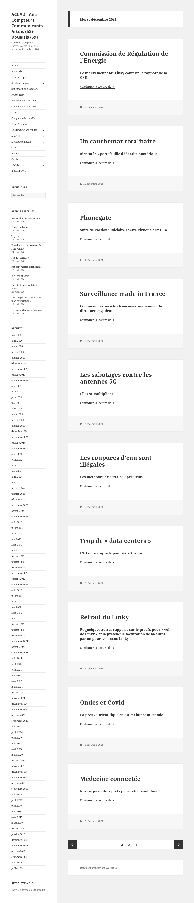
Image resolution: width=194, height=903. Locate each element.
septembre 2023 (19, 516)
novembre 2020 (19, 709)
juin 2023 (16, 533)
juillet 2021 (17, 664)
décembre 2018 (19, 839)
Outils (14, 159)
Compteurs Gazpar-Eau (23, 118)
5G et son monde (20, 83)
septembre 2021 (19, 652)
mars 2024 (17, 482)
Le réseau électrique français (26, 310)
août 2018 (16, 862)
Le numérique (19, 77)
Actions (15, 153)
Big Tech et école (20, 276)
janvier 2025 (18, 425)
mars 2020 (17, 754)
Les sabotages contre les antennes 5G (116, 377)
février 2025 (18, 420)
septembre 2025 (19, 380)
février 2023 (18, 556)
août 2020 (16, 726)
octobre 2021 (18, 647)
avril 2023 (17, 545)
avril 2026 (17, 340)
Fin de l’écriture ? (20, 257)
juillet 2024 (17, 459)
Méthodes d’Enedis (21, 141)
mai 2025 (16, 403)
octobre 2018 (18, 851)
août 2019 (16, 794)
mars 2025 (17, 414)
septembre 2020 (19, 720)
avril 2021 (17, 681)
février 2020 (18, 760)
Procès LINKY (18, 94)
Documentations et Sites (24, 130)
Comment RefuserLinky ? (24, 106)
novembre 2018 (19, 845)
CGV (13, 147)
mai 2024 (16, 471)
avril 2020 (17, 749)
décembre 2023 (19, 499)
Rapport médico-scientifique (26, 266)
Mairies (15, 135)
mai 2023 (16, 539)
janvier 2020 (18, 766)
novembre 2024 (19, 437)
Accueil (15, 65)
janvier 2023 (18, 562)
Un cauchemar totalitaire (118, 141)
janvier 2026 (18, 357)
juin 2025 (16, 397)
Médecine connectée (110, 779)
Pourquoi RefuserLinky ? (24, 100)
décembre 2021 (19, 635)
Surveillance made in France (122, 294)
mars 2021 (17, 686)
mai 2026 (16, 335)
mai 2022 (16, 607)
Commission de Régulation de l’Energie (124, 57)
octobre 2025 (18, 374)
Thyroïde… (17, 236)
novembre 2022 (19, 573)
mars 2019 (17, 822)
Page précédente (72, 844)
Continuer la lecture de (97, 86)
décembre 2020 (19, 703)
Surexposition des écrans (24, 88)
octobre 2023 (18, 510)
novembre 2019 (19, 777)
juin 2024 (16, 465)
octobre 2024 (18, 442)
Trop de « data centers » (115, 541)
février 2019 (18, 828)
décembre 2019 (19, 771)
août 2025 (16, 386)
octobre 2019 (18, 783)
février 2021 (18, 692)
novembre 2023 (19, 505)
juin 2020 (16, 737)
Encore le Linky (19, 227)
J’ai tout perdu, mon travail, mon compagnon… (26, 299)
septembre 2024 (19, 448)
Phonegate (95, 217)
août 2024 (16, 454)
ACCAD (15, 165)
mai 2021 (16, 675)
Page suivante (178, 844)
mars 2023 (17, 550)
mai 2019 (16, 811)
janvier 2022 (18, 630)
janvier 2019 (18, 834)
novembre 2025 (19, 369)
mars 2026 (17, 346)
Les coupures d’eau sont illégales (116, 461)
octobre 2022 (18, 578)
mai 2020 (16, 743)
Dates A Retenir (19, 124)
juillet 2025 (17, 391)
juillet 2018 (17, 868)
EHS (13, 112)
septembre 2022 (19, 584)
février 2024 (18, 488)
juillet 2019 (17, 800)
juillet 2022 (17, 595)
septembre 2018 (19, 857)
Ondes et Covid (102, 702)
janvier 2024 (18, 493)
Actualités (16, 71)
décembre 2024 (19, 431)
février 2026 (18, 352)
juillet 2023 (17, 527)
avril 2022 (17, 612)
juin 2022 (16, 601)
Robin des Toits (19, 171)
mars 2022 (17, 618)
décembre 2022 (19, 567)
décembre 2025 (19, 363)
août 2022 (16, 590)
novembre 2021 (19, 641)
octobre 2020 (18, 715)
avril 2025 (17, 408)
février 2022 (18, 624)
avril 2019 (17, 817)
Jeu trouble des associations (26, 218)
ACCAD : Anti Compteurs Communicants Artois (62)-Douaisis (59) (27, 25)
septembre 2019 (19, 788)
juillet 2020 (17, 732)
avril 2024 (17, 476)
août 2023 (16, 522)
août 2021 (16, 658)
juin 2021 (16, 669)
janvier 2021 (18, 698)
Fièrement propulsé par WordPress (98, 867)
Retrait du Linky (104, 617)
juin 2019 (16, 805)
